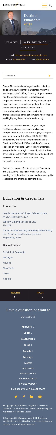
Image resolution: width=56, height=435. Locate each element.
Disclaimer (28, 368)
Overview (10, 76)
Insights (15, 293)
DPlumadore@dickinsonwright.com (31, 55)
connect (27, 316)
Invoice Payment (28, 384)
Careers (28, 363)
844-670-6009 (42, 59)
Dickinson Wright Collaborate (28, 389)
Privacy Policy (28, 373)
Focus (40, 293)
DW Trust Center (28, 378)
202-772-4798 (19, 59)
